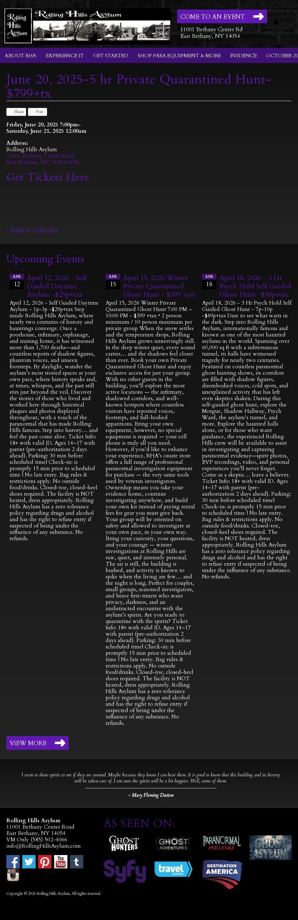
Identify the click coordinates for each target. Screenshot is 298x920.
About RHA (20, 55)
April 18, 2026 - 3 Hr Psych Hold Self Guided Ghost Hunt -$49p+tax (255, 286)
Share (16, 112)
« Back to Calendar (32, 230)
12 (17, 281)
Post (36, 112)
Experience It (65, 55)
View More (28, 743)
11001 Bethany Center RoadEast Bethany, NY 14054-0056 (43, 159)
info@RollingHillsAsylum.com (43, 846)
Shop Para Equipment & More (179, 55)
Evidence (243, 55)
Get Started (110, 55)
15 (113, 281)
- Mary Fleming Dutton (150, 795)
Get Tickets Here (47, 177)
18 (209, 281)
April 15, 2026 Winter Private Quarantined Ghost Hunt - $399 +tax (159, 286)
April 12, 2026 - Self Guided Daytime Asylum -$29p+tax (57, 286)
